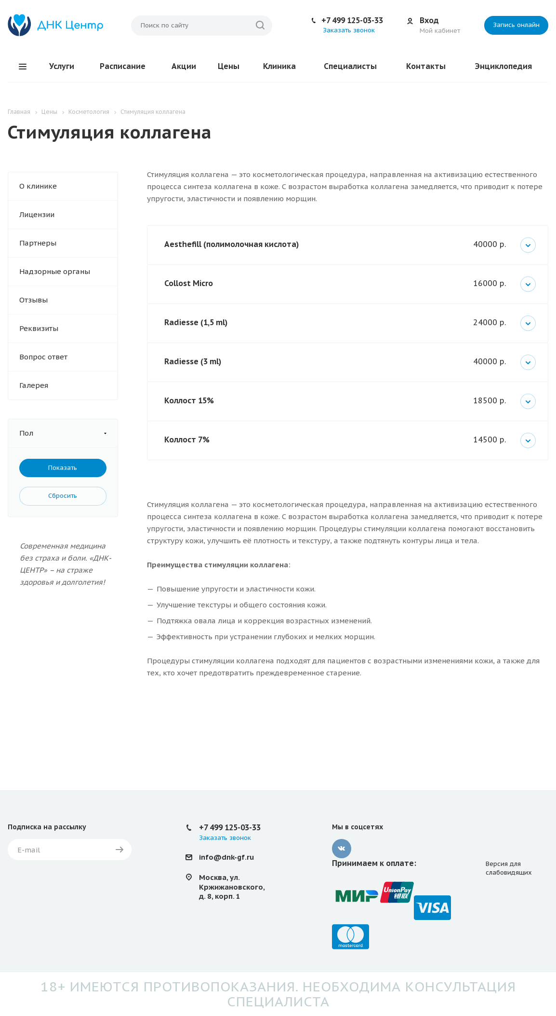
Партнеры (37, 242)
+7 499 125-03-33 (352, 20)
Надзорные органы (54, 271)
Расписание (123, 66)
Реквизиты (38, 328)
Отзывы (33, 299)
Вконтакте (341, 848)
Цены (228, 66)
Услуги (61, 66)
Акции (184, 66)
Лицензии (36, 214)
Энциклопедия (503, 66)
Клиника (279, 66)
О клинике (38, 186)
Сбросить (62, 496)
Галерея (33, 385)
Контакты (426, 66)
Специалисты (350, 66)
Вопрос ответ (43, 356)
